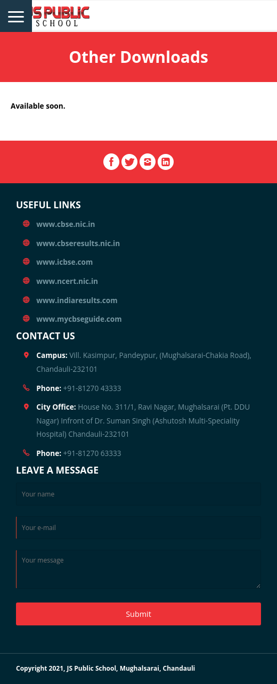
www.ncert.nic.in (67, 281)
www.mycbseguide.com (78, 319)
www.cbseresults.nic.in (78, 243)
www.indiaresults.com (76, 300)
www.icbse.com (64, 262)
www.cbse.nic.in (65, 224)
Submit (138, 614)
